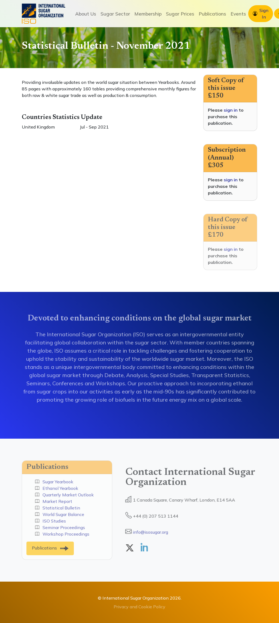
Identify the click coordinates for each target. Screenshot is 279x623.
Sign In (263, 14)
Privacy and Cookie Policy (139, 606)
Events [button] (238, 14)
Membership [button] (148, 14)
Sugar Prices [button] (180, 14)
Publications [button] (212, 14)
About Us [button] (85, 14)
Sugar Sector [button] (115, 14)
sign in (231, 110)
